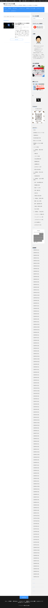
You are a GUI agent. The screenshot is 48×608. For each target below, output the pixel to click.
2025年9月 (35, 268)
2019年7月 (35, 465)
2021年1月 (35, 417)
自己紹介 (9, 8)
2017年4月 (35, 536)
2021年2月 (35, 414)
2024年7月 (35, 305)
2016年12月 (36, 547)
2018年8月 (35, 494)
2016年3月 (35, 571)
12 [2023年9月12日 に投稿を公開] (35, 237)
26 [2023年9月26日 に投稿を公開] (35, 240)
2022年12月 (36, 356)
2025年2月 (35, 287)
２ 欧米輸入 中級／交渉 (38, 172)
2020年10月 (36, 425)
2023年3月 (35, 348)
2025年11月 (36, 263)
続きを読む (16, 39)
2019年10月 (36, 457)
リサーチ (36, 156)
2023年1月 (35, 353)
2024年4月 (35, 313)
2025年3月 (35, 284)
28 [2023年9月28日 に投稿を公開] (38, 240)
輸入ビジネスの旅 (9, 3)
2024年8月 (35, 303)
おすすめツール (6, 10)
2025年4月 (35, 281)
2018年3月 (35, 507)
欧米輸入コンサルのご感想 (30, 8)
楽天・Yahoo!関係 (38, 182)
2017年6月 (35, 531)
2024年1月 (35, 321)
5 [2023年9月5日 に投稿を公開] (35, 235)
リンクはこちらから (38, 108)
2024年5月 (35, 311)
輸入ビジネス (17, 28)
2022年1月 (35, 385)
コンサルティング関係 (38, 214)
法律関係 (36, 164)
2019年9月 (35, 459)
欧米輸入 (21, 28)
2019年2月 (35, 478)
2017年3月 (35, 539)
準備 (35, 153)
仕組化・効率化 (37, 206)
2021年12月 (36, 388)
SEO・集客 (37, 190)
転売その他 (36, 169)
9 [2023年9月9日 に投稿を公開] (41, 235)
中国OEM (35, 135)
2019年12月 (36, 451)
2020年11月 (36, 422)
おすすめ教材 (37, 222)
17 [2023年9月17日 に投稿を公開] (42, 237)
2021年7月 (35, 401)
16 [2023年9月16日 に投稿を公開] (41, 237)
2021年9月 (35, 396)
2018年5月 (35, 502)
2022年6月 (35, 372)
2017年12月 (36, 515)
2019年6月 (35, 467)
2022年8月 (35, 366)
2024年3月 (35, 316)
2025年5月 (35, 279)
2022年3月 (35, 380)
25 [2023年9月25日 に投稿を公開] (34, 240)
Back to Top (24, 597)
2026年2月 (35, 255)
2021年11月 (36, 390)
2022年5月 (35, 374)
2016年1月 (35, 576)
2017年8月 (35, 526)
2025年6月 (35, 276)
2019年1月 (35, 481)
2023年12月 (36, 324)
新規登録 (36, 161)
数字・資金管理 (37, 203)
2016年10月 (36, 552)
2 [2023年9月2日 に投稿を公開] (41, 233)
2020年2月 (35, 446)
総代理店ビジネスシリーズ (38, 132)
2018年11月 (36, 486)
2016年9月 (35, 555)
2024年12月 (36, 292)
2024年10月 (36, 297)
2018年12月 (36, 483)
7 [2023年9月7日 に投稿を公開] (38, 235)
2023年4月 (35, 345)
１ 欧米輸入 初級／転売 (38, 149)
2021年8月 (35, 398)
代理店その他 (37, 195)
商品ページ (36, 187)
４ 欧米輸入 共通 (37, 198)
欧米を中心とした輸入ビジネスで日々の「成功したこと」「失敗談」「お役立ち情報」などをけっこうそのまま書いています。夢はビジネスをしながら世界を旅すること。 (24, 1)
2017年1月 (35, 544)
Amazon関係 (37, 158)
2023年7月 (35, 337)
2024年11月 (36, 295)
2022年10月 (36, 361)
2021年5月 (35, 406)
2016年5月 (35, 566)
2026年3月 (35, 252)
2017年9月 (35, 523)
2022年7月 (35, 369)
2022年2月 (35, 382)
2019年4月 (35, 473)
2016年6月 (35, 563)
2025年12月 (36, 260)
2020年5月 (35, 438)
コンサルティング (22, 8)
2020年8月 (35, 430)
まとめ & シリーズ (40, 8)
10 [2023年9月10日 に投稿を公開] (42, 235)
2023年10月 (36, 329)
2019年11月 (36, 454)
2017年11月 (36, 518)
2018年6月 (35, 499)
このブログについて (38, 219)
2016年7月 (35, 560)
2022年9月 (35, 364)
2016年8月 (35, 558)
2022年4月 (35, 377)
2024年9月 (35, 300)
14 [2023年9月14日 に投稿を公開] (38, 237)
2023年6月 (35, 340)
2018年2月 (35, 510)
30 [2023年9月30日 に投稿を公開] (41, 240)
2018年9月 (35, 491)
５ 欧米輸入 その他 (37, 211)
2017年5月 (35, 534)
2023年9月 (35, 332)
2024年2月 (35, 319)
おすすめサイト (13, 10)
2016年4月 (35, 568)
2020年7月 (35, 433)
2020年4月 (35, 441)
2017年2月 (35, 542)
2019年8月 (35, 462)
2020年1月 (35, 449)
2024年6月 (35, 308)
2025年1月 (35, 289)
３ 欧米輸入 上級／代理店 (39, 178)
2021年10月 (36, 393)
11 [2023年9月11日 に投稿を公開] (34, 237)
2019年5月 (35, 470)
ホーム (5, 8)
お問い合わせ (15, 8)
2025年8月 (35, 271)
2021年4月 (35, 409)
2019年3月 (35, 475)
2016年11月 (36, 550)
